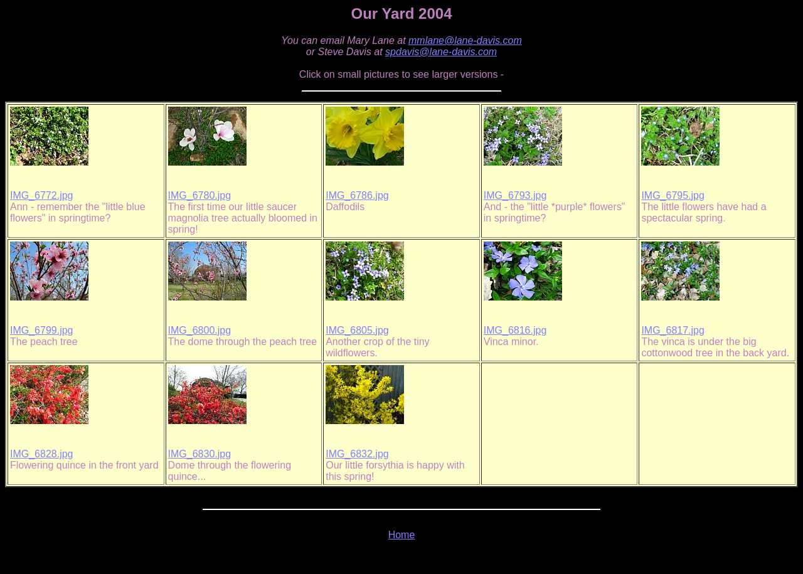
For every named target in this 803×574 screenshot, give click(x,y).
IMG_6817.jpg (673, 330)
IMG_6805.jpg (357, 330)
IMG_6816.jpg (515, 330)
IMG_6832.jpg (357, 454)
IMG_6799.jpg (41, 330)
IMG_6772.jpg (41, 195)
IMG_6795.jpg (673, 195)
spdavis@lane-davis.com (441, 51)
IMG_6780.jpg (199, 195)
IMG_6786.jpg (357, 195)
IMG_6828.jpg (41, 454)
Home (401, 534)
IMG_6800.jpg (199, 330)
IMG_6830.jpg (199, 454)
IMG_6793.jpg (515, 195)
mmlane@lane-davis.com (465, 40)
